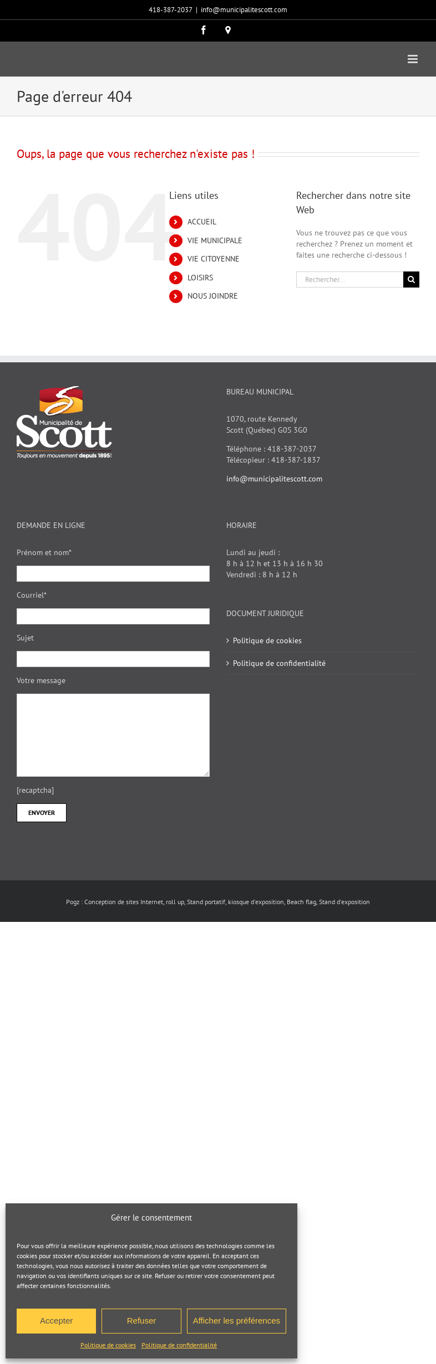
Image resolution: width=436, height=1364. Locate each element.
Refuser (141, 1320)
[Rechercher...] (349, 279)
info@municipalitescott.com (244, 9)
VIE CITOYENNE (213, 259)
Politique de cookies (108, 1345)
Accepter (56, 1320)
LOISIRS (200, 278)
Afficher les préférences (236, 1320)
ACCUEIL (201, 222)
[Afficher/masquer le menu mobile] (413, 59)
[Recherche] (411, 279)
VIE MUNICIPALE (214, 240)
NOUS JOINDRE (212, 296)
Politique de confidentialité (179, 1345)
